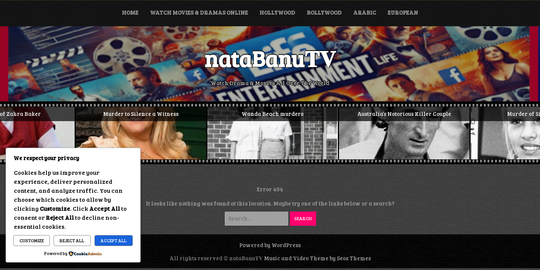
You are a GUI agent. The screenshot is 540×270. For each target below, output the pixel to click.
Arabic (364, 12)
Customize (32, 240)
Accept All (113, 240)
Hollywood (277, 12)
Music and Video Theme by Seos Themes (317, 258)
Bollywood (324, 12)
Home (130, 12)
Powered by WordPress (270, 245)
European (403, 12)
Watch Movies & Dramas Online (199, 12)
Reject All (72, 240)
